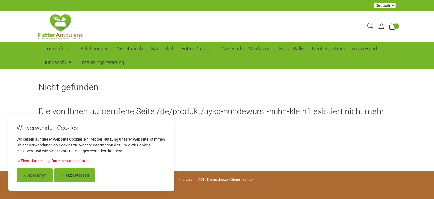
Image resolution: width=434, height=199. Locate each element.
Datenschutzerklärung (68, 161)
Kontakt (248, 180)
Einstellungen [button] (30, 161)
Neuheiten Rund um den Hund (344, 48)
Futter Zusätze (197, 48)
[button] (370, 26)
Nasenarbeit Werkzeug (246, 48)
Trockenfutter (57, 48)
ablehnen (34, 175)
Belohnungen (94, 48)
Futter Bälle (291, 48)
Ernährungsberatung (101, 62)
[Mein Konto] (381, 27)
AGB (201, 180)
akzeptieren (74, 175)
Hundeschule (57, 62)
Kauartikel (162, 48)
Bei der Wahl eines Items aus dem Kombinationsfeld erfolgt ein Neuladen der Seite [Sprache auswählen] (385, 5)
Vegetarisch (130, 48)
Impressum (187, 180)
